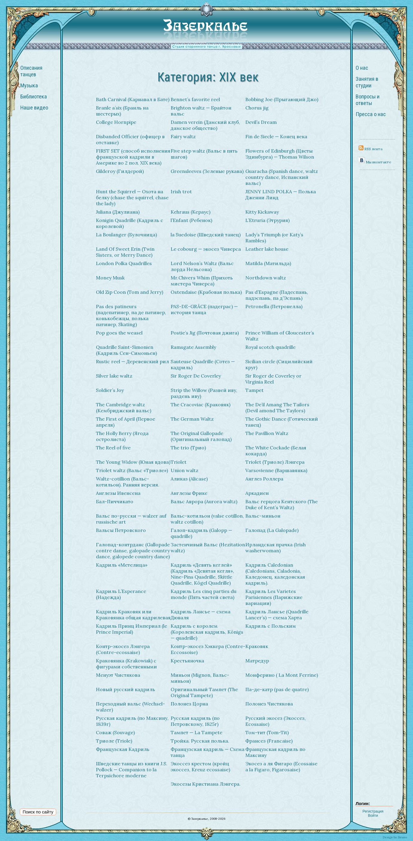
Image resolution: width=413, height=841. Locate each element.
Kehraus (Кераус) (190, 212)
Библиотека (33, 96)
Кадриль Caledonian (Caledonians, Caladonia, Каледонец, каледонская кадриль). (275, 574)
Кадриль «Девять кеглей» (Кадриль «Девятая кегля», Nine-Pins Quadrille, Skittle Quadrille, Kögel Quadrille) (202, 574)
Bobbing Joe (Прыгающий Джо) (281, 99)
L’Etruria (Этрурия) (267, 220)
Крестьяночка (187, 661)
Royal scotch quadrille (270, 347)
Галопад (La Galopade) (272, 530)
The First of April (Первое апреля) (125, 422)
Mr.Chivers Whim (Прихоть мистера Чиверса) (202, 281)
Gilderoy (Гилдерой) (120, 171)
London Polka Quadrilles (124, 263)
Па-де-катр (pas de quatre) (277, 689)
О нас (362, 68)
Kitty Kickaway (262, 212)
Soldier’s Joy (110, 390)
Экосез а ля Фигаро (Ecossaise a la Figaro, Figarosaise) (281, 766)
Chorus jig (257, 108)
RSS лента (371, 149)
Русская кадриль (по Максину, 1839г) (132, 721)
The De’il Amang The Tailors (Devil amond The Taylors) (277, 407)
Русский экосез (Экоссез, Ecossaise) (275, 721)
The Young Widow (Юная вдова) (133, 462)
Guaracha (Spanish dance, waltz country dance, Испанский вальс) (281, 177)
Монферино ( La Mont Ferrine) (281, 675)
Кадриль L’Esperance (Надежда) (121, 594)
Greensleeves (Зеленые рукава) (207, 171)
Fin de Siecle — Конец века (276, 136)
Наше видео (34, 107)
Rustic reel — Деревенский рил (132, 361)
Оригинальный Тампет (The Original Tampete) (204, 692)
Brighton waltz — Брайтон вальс (201, 111)
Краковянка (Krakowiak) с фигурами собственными (126, 664)
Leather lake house (266, 249)
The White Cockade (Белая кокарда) (275, 451)
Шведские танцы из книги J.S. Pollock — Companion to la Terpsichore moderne (131, 769)
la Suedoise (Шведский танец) (206, 235)
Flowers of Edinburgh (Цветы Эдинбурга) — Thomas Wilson (279, 154)
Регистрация (372, 811)
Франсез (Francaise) (269, 741)
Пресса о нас (371, 114)
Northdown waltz (265, 278)
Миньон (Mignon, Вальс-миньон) (200, 678)
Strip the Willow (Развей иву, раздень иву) (204, 393)
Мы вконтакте (375, 162)
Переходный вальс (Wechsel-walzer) (130, 707)
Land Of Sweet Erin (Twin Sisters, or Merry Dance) (125, 252)
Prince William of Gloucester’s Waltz (279, 336)
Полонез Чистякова (269, 704)
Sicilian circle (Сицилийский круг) (279, 364)
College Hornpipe (116, 122)
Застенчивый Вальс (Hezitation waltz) (208, 547)
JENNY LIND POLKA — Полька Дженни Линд (280, 194)
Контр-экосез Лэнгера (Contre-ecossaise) (123, 649)
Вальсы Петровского (121, 530)
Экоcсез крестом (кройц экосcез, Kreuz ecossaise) (200, 766)
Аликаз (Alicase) (189, 479)
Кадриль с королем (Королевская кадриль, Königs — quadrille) (207, 632)
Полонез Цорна (189, 704)
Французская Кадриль (122, 749)
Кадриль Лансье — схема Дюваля (200, 615)
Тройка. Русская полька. (200, 741)
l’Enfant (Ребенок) (191, 220)
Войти (373, 815)
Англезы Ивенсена (118, 493)
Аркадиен (257, 493)
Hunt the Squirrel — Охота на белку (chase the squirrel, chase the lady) (132, 197)
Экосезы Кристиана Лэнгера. (206, 784)
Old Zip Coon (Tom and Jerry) (129, 292)
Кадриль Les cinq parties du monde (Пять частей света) (203, 594)
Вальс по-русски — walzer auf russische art (131, 519)
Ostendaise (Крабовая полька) (206, 292)
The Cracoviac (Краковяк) (200, 404)
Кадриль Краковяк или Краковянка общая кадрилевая (133, 615)
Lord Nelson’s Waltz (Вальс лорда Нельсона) (202, 266)
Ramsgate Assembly (193, 347)
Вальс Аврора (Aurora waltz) (204, 501)
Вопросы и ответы (368, 100)
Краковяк (256, 646)
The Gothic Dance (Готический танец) (281, 422)
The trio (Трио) (188, 448)
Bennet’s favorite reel (195, 99)
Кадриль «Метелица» (121, 565)
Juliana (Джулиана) (118, 212)
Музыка (29, 85)
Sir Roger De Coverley (196, 376)
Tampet (254, 390)
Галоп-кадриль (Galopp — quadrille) (201, 533)
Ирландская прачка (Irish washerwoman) (275, 547)
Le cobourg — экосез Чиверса (206, 249)
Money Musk (110, 278)
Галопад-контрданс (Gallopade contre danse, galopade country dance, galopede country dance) (133, 550)
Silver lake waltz (114, 376)
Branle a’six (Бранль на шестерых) (122, 111)
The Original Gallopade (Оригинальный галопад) (201, 436)
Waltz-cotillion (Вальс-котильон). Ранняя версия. (127, 482)
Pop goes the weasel (119, 333)
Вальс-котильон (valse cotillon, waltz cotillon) (207, 519)
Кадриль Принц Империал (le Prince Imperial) (131, 629)
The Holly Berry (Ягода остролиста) (122, 436)
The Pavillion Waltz (266, 433)
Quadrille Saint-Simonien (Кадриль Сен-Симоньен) (126, 350)
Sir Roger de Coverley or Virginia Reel (273, 379)
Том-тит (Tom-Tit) (267, 732)
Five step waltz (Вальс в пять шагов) (204, 154)
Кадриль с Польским (270, 626)
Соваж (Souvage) (115, 732)
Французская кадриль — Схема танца (207, 752)
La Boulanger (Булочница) (126, 235)
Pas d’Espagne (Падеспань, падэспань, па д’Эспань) (276, 295)
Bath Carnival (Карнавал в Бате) (132, 99)
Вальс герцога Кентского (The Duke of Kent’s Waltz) (281, 504)
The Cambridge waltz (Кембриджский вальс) (123, 407)
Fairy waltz (183, 136)
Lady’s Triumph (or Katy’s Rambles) (274, 238)
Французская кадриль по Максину (275, 752)
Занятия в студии (367, 82)
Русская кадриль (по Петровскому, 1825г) (195, 721)
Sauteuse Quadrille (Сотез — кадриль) (203, 364)
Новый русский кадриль (125, 689)
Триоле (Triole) (114, 741)
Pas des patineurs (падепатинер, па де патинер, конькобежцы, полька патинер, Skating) (131, 315)
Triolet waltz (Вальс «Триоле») (132, 470)
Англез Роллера (264, 479)
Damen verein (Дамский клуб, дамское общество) (205, 125)
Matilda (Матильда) (268, 263)
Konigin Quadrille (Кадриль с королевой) (129, 223)
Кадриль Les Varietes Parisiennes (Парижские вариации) (273, 597)
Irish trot (181, 191)
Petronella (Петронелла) (273, 306)
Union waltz (184, 470)
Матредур (257, 661)
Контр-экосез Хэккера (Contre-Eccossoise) (208, 649)
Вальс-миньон (262, 516)
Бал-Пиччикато (114, 501)
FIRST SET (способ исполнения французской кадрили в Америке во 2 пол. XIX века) (133, 157)
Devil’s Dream (261, 122)
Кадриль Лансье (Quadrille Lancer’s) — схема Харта (276, 615)
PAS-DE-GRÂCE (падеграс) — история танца (204, 309)
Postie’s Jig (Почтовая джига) (205, 333)
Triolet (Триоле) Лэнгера (275, 462)
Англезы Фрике (189, 493)
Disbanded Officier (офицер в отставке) (130, 139)
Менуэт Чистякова (118, 675)
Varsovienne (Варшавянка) (276, 470)
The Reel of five (113, 448)
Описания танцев (31, 71)
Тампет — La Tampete (196, 732)
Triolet (178, 462)
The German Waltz (192, 419)
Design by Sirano (395, 837)
